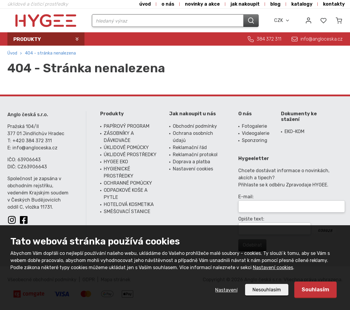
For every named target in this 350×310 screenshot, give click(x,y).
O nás (168, 4)
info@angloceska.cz (322, 39)
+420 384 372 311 (32, 140)
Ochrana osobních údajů (193, 136)
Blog (275, 4)
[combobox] (282, 20)
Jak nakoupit (245, 4)
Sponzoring (254, 140)
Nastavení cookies (273, 267)
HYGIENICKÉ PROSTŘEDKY (118, 172)
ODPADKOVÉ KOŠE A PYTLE (126, 193)
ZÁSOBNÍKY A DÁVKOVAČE (119, 136)
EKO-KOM (294, 131)
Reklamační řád (190, 147)
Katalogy (301, 4)
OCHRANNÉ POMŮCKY (128, 183)
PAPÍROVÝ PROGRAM (126, 126)
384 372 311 (269, 39)
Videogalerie (255, 133)
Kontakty (334, 4)
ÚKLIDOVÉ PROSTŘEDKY (130, 154)
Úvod (145, 4)
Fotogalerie (254, 126)
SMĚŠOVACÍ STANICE (127, 211)
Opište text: (251, 219)
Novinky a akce (202, 4)
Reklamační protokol (195, 154)
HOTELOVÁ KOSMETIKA (129, 204)
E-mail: (246, 196)
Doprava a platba (191, 161)
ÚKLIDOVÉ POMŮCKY (126, 147)
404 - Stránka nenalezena (50, 53)
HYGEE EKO (116, 161)
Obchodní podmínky (195, 126)
